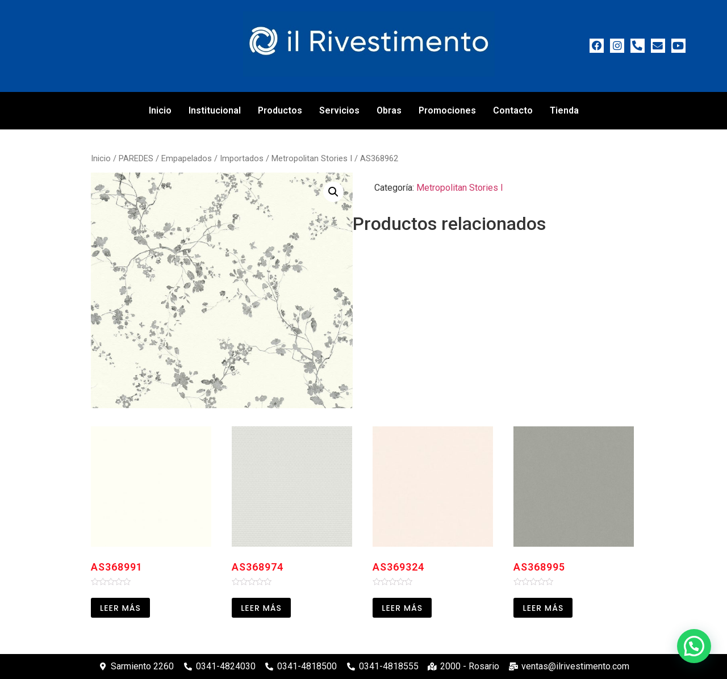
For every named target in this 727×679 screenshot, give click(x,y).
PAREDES (136, 158)
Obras (389, 110)
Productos (280, 110)
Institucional (215, 110)
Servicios (339, 110)
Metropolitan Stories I (311, 158)
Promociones (447, 110)
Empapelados (186, 158)
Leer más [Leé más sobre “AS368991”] (120, 608)
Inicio (160, 110)
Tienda (564, 110)
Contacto (513, 110)
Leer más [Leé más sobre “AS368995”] (543, 608)
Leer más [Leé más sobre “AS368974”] (261, 608)
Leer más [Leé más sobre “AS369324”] (402, 608)
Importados (242, 158)
